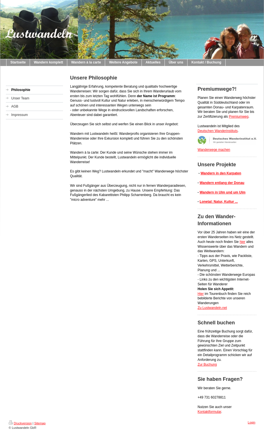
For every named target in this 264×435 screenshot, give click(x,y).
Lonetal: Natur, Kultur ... (219, 202)
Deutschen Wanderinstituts (218, 131)
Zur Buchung (207, 364)
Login (251, 422)
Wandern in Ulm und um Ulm (223, 192)
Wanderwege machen (214, 150)
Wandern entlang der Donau (222, 183)
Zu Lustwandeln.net (212, 308)
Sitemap (39, 423)
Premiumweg (238, 117)
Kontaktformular (209, 412)
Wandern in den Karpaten (221, 173)
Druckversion (20, 423)
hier (242, 242)
